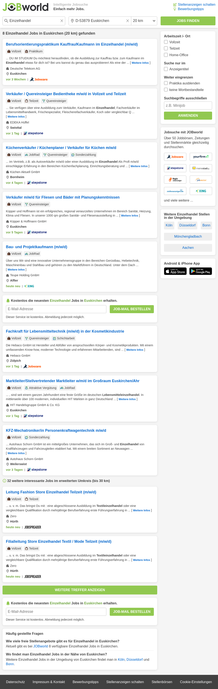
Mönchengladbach (188, 236)
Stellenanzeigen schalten (196, 4)
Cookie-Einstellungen (196, 682)
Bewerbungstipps (191, 9)
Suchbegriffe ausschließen (185, 98)
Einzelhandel (17, 33)
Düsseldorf (135, 659)
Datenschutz (15, 682)
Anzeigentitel (179, 69)
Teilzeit (174, 48)
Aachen (188, 247)
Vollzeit (174, 42)
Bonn (10, 664)
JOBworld (40, 646)
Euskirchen (53, 33)
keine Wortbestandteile (186, 90)
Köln (121, 659)
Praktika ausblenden (184, 83)
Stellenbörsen (162, 682)
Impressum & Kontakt (48, 682)
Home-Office (178, 55)
